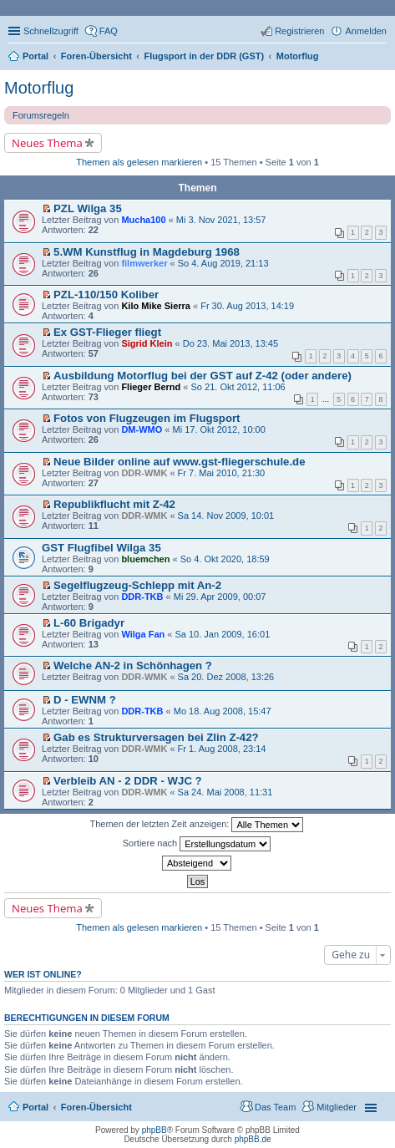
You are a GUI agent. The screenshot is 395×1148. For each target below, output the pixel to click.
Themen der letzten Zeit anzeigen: (197, 824)
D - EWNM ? (84, 699)
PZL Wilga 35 (87, 208)
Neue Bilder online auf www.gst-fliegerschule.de (179, 461)
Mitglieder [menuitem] (337, 1107)
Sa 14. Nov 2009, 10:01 (226, 516)
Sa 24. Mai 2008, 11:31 (225, 792)
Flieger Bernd (150, 387)
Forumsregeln (41, 115)
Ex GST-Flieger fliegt (107, 332)
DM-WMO (141, 429)
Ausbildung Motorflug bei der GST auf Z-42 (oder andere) (202, 375)
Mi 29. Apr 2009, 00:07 (220, 597)
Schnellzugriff (50, 31)
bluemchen (145, 559)
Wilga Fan (143, 634)
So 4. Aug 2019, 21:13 (223, 263)
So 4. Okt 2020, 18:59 (225, 559)
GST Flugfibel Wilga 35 (101, 547)
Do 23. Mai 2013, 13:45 (230, 343)
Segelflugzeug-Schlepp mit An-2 (137, 585)
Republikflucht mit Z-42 (114, 504)
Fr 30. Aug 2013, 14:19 (247, 306)
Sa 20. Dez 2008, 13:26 (226, 677)
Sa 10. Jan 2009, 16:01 (222, 634)
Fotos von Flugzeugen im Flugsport (146, 418)
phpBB (154, 1130)
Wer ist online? (43, 974)
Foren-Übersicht (96, 1107)
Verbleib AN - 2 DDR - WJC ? (127, 781)
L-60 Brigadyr (88, 623)
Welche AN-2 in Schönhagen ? (132, 665)
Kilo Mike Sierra (155, 306)
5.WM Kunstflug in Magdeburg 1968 (146, 252)
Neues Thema (47, 142)
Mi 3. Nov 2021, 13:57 (221, 220)
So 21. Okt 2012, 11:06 (238, 387)
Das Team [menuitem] (275, 1107)
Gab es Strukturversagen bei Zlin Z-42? (156, 737)
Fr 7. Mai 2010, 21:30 (222, 473)
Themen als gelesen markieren (139, 162)
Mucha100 (143, 220)
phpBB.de (253, 1139)
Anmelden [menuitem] (366, 31)
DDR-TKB (142, 597)
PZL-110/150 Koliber (106, 294)
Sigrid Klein (146, 343)
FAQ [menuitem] (108, 31)
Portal (35, 56)
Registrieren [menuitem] (299, 31)
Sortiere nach (197, 843)
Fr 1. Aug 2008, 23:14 (222, 749)
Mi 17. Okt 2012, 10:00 (219, 429)
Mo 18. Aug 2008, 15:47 (222, 711)
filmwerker (144, 263)
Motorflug (38, 88)
